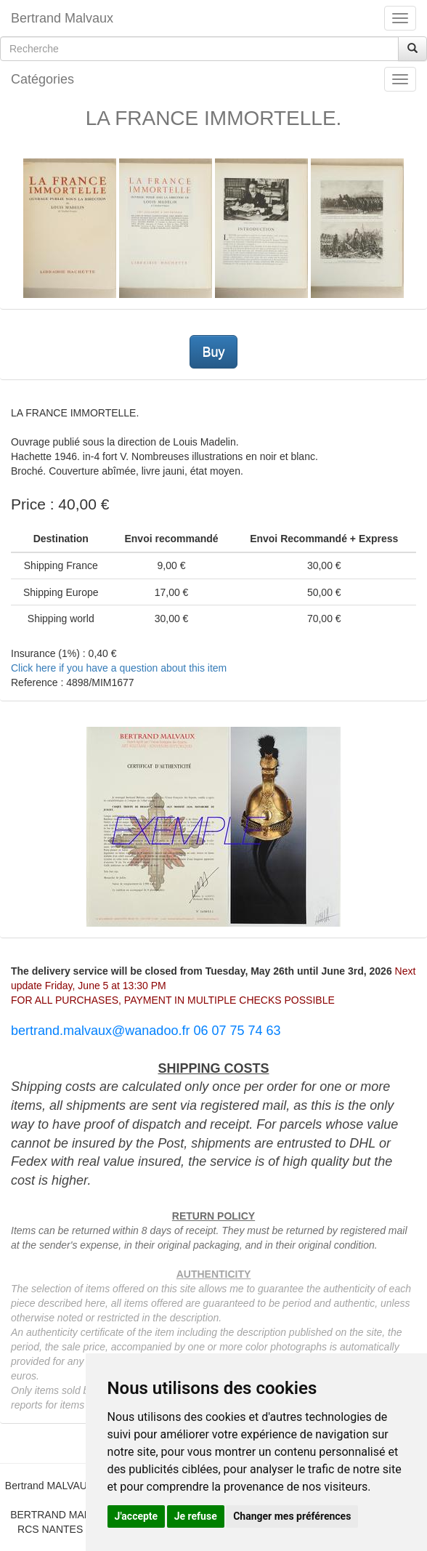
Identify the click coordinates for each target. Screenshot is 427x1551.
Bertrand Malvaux (62, 18)
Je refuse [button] (195, 1516)
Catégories (42, 79)
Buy (213, 352)
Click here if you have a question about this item (119, 668)
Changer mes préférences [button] (292, 1516)
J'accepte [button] (136, 1516)
